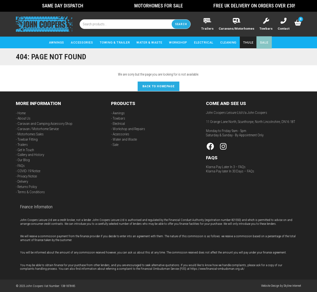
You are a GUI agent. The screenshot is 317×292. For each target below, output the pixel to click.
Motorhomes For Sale (158, 6)
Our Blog (24, 160)
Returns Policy (27, 186)
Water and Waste (125, 139)
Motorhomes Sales (31, 134)
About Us (24, 118)
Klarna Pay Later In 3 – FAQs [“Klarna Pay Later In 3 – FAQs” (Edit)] (226, 167)
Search (181, 24)
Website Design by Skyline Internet (281, 285)
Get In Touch (26, 150)
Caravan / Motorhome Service (38, 129)
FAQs (21, 165)
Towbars (119, 118)
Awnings (119, 113)
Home (22, 113)
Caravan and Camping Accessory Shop (45, 123)
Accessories (121, 134)
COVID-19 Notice (29, 171)
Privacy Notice (27, 176)
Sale (115, 144)
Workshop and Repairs (129, 129)
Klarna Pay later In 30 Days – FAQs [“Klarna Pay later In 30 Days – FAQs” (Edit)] (230, 171)
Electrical (119, 123)
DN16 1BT (288, 121)
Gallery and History (31, 154)
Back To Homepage (158, 86)
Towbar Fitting (28, 139)
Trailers (23, 144)
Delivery (23, 181)
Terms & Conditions (31, 192)
